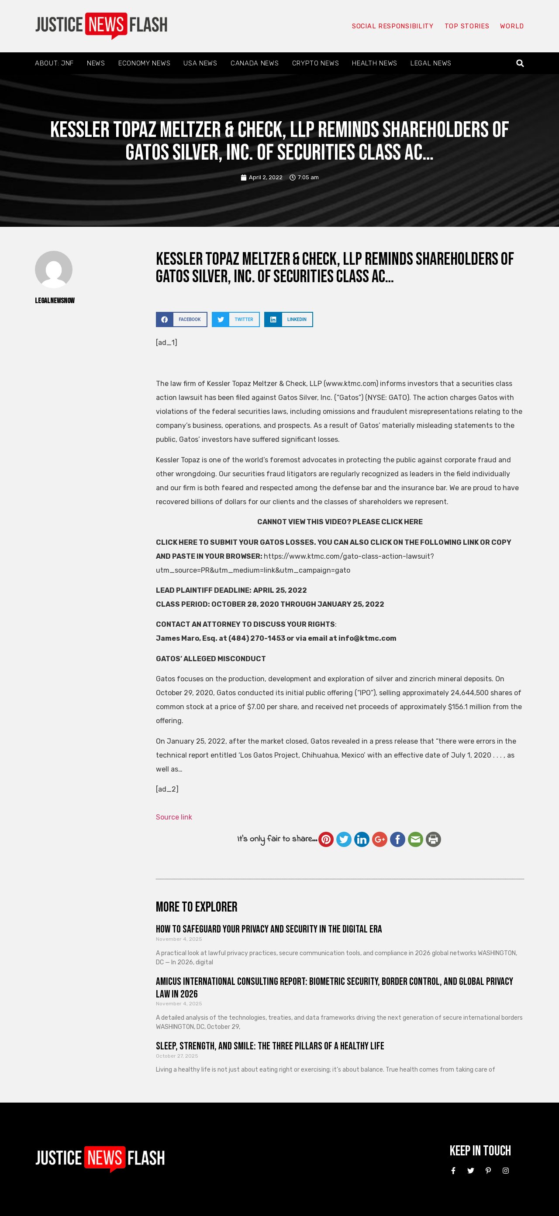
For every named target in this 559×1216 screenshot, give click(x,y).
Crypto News (315, 63)
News (96, 63)
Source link (174, 817)
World (512, 26)
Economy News (144, 63)
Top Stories (466, 26)
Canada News (255, 63)
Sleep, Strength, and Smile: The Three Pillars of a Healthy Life (270, 1046)
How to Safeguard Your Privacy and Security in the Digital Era (269, 929)
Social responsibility (392, 26)
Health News (374, 63)
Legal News (431, 63)
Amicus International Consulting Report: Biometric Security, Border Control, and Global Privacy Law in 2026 (334, 988)
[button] (520, 63)
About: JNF (54, 63)
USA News (200, 63)
